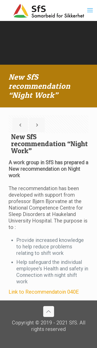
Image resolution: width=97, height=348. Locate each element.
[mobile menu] (90, 10)
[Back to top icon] (48, 311)
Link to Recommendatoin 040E (44, 292)
